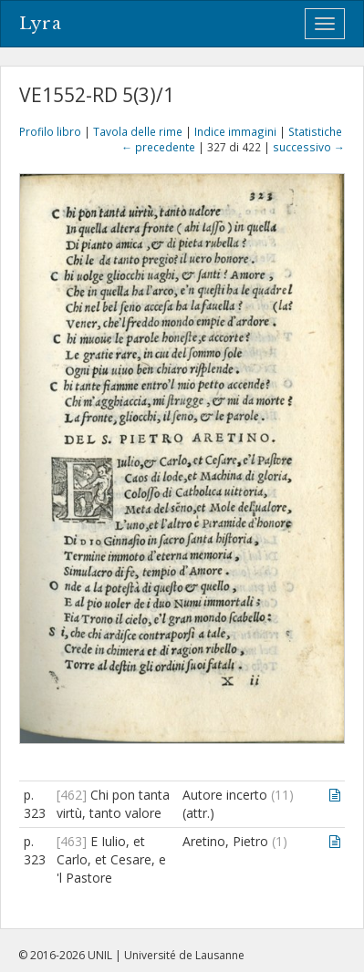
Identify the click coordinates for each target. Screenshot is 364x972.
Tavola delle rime (137, 131)
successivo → (309, 147)
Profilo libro (50, 131)
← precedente (158, 147)
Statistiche (315, 131)
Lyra (40, 24)
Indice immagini (235, 131)
